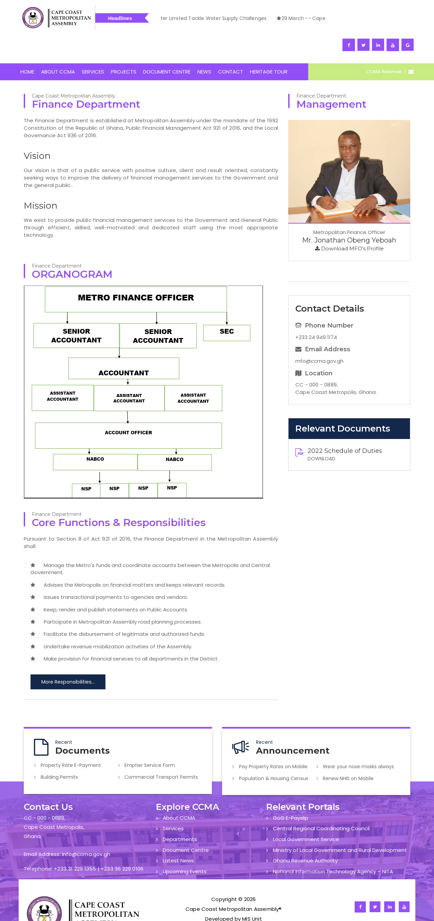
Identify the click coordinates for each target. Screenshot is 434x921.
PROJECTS (123, 46)
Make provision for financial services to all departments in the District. (125, 633)
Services (173, 802)
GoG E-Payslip (290, 791)
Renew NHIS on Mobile (349, 752)
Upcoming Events (184, 845)
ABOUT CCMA (58, 46)
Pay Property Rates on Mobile (274, 741)
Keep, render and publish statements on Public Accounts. (110, 584)
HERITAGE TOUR (269, 46)
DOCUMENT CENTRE (167, 46)
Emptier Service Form (150, 740)
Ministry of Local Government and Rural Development (340, 823)
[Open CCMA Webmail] (409, 46)
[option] (320, 19)
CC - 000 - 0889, (44, 791)
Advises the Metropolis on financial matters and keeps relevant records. (128, 560)
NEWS (204, 46)
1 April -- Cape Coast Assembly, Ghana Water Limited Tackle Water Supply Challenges (320, 18)
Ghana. (33, 810)
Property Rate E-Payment (71, 740)
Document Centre (186, 823)
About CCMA (179, 791)
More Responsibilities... (67, 657)
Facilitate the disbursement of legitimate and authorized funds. (118, 609)
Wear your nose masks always (359, 741)
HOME (27, 46)
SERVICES (93, 46)
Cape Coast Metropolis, (54, 800)
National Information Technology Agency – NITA (333, 845)
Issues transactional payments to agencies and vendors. (109, 572)
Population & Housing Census (274, 752)
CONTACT (230, 46)
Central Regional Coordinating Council (321, 802)
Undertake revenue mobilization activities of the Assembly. (112, 621)
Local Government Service (306, 813)
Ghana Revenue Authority (305, 834)
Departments (180, 813)
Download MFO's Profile (349, 224)
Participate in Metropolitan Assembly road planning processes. (116, 597)
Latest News (178, 834)
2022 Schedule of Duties (345, 426)
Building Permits (60, 751)
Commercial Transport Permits (162, 751)
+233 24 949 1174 (316, 312)
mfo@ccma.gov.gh (319, 335)
